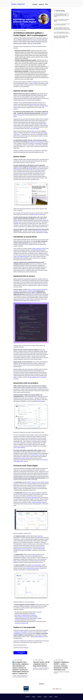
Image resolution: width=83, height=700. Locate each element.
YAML (44, 220)
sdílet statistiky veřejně (32, 568)
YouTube (45, 696)
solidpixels (33, 141)
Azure (18, 134)
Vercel (31, 128)
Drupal (43, 214)
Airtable (39, 612)
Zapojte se (41, 4)
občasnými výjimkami (31, 497)
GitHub (31, 104)
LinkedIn (33, 696)
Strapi (30, 168)
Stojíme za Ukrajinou (22, 615)
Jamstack (35, 81)
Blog (46, 4)
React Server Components (25, 548)
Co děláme (34, 4)
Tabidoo (46, 232)
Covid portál (18, 620)
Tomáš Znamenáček (22, 30)
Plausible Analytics (36, 565)
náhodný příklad (32, 377)
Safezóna (20, 616)
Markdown (15, 222)
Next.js (15, 116)
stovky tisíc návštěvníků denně (20, 256)
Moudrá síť (38, 231)
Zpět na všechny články (19, 653)
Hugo (21, 114)
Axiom (33, 492)
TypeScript (40, 536)
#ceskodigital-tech (17, 633)
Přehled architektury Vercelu (39, 502)
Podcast (50, 696)
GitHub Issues (35, 482)
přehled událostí (39, 636)
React (34, 554)
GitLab (37, 104)
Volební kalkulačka (36, 248)
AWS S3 (34, 131)
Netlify (37, 128)
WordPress (36, 214)
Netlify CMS (16, 168)
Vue (42, 562)
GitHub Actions (35, 455)
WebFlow (41, 141)
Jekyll (46, 113)
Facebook (28, 696)
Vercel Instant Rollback (19, 447)
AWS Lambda (33, 291)
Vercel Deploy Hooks (23, 458)
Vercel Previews (40, 401)
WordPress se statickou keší (21, 623)
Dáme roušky (26, 616)
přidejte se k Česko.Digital (21, 632)
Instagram (39, 696)
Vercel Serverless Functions (34, 289)
